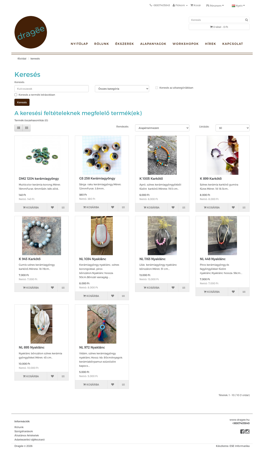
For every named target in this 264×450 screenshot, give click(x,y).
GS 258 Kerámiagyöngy (97, 178)
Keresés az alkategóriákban (174, 87)
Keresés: (19, 82)
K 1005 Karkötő (151, 178)
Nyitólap (79, 43)
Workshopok (186, 43)
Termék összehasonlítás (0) (31, 120)
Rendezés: (122, 126)
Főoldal (22, 58)
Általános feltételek (26, 435)
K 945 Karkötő (29, 259)
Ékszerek (124, 43)
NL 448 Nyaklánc (212, 259)
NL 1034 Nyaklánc (92, 259)
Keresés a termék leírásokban (34, 94)
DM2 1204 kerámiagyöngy (39, 178)
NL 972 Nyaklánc (92, 347)
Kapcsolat (232, 43)
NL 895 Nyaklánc (31, 347)
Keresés (35, 58)
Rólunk (101, 43)
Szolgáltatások (23, 431)
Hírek (210, 43)
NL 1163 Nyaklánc (152, 259)
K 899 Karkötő (211, 178)
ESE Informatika (240, 445)
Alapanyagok (153, 43)
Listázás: (204, 126)
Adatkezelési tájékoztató (29, 439)
